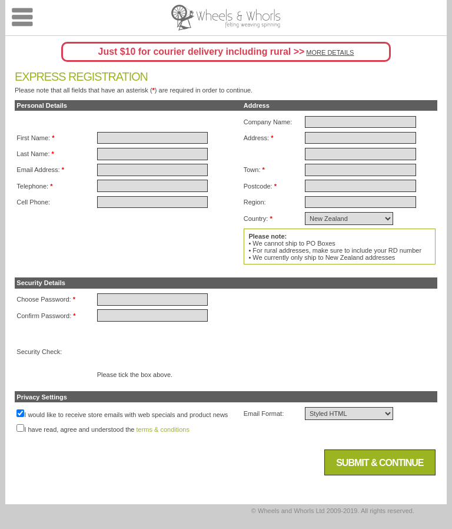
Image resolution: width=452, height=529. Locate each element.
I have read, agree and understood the (79, 429)
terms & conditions (163, 429)
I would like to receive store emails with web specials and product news (126, 414)
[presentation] (186, 348)
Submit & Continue (379, 463)
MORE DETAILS (330, 52)
